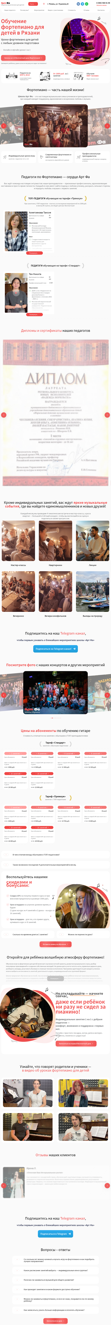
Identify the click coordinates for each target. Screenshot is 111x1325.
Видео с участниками (55, 10)
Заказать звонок (101, 5)
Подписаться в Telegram (55, 1233)
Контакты (101, 10)
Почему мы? (24, 10)
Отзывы (86, 10)
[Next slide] (107, 126)
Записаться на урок (55, 1321)
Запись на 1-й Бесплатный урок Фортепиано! (23, 58)
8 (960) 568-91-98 (103, 3)
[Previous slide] (3, 126)
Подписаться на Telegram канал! (55, 648)
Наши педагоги (9, 10)
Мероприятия (39, 10)
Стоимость (72, 10)
